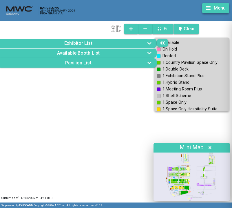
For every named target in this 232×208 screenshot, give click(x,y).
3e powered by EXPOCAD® (17, 205)
